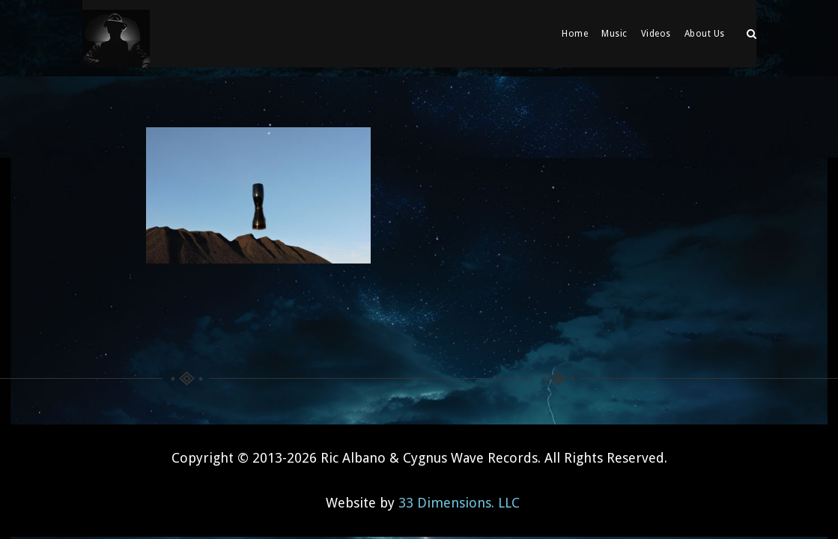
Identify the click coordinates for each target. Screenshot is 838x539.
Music (614, 33)
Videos (656, 33)
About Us (704, 33)
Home (575, 33)
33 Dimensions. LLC (459, 494)
